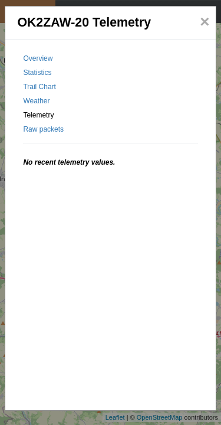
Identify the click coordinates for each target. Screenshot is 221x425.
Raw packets (43, 129)
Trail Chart (39, 87)
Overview (37, 58)
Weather (36, 101)
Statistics (37, 72)
